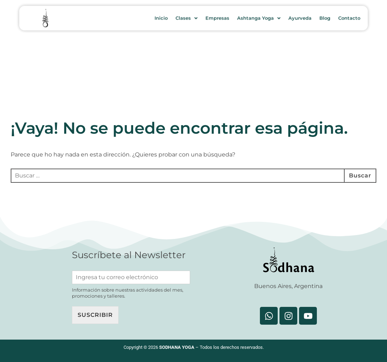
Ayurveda (300, 15)
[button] (187, 15)
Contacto (349, 15)
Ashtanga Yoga (259, 15)
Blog (324, 15)
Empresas (217, 15)
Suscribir (95, 315)
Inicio (161, 15)
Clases (187, 15)
